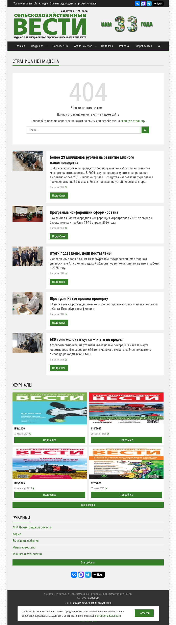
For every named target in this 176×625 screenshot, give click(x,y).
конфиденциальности (108, 615)
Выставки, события (25, 541)
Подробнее (59, 195)
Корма (16, 534)
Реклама (124, 46)
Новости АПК (60, 46)
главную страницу (133, 121)
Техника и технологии (27, 554)
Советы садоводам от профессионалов (73, 3)
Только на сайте (23, 3)
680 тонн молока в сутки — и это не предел (86, 339)
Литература (41, 3)
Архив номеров (83, 46)
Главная (20, 46)
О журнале (37, 46)
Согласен (144, 613)
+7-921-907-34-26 (90, 598)
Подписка (107, 46)
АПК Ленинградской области (32, 527)
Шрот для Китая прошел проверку (79, 298)
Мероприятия (144, 46)
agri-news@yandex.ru (101, 603)
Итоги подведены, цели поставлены (81, 253)
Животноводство (23, 547)
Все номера (88, 504)
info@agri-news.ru (81, 603)
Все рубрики (88, 562)
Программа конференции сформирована (84, 212)
